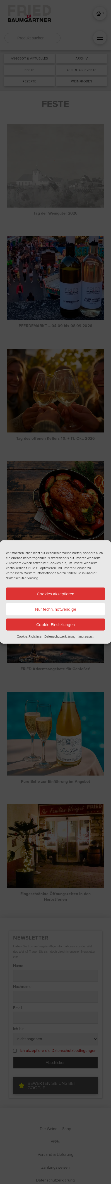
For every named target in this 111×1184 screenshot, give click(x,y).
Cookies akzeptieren (55, 594)
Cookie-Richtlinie (29, 636)
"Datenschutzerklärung (22, 578)
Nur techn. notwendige (55, 609)
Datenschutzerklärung (60, 636)
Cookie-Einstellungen (55, 624)
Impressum (86, 636)
